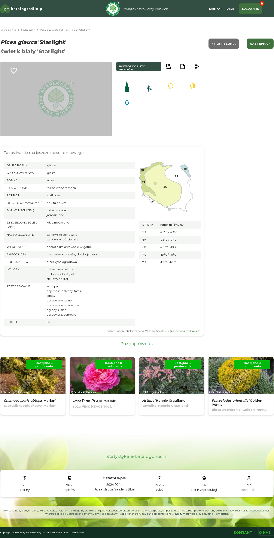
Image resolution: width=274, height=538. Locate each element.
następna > (260, 44)
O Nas (230, 8)
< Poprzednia (224, 44)
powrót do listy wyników (132, 68)
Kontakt (215, 8)
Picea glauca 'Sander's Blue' (114, 489)
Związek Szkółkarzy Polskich (183, 330)
